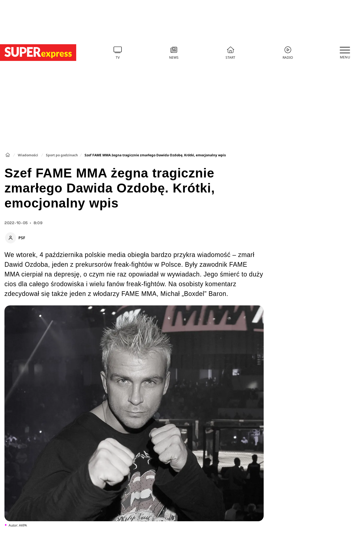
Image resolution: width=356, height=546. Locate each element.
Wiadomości (28, 155)
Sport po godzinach (62, 155)
